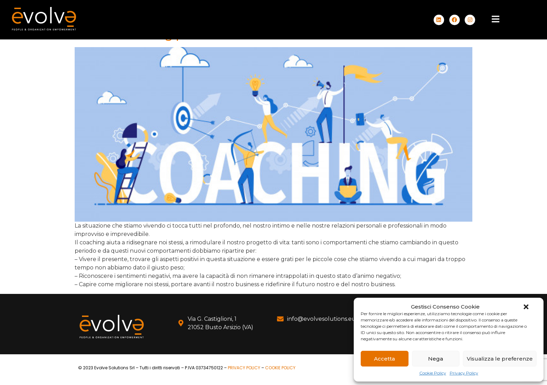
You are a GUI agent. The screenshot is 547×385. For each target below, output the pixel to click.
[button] (526, 306)
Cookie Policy (432, 373)
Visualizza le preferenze (500, 358)
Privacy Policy (464, 373)
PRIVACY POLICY (244, 368)
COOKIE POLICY (280, 368)
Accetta (384, 358)
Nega (435, 358)
